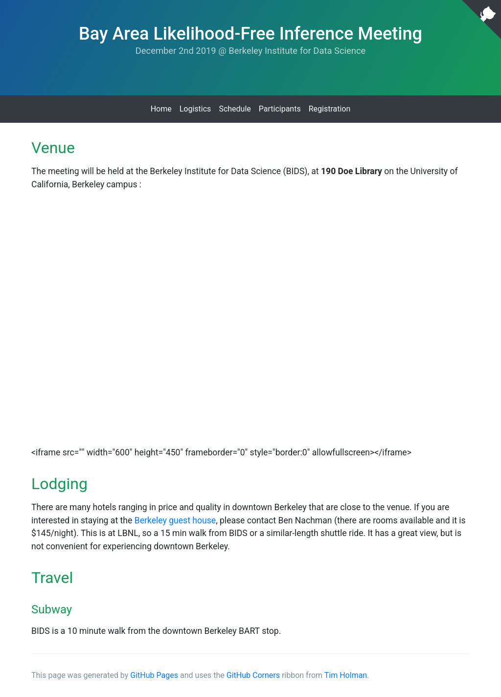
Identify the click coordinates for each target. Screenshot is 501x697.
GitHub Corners (253, 675)
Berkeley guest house (175, 520)
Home (161, 108)
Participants (280, 108)
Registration (330, 108)
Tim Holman (345, 675)
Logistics (195, 108)
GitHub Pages (154, 675)
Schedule (234, 108)
